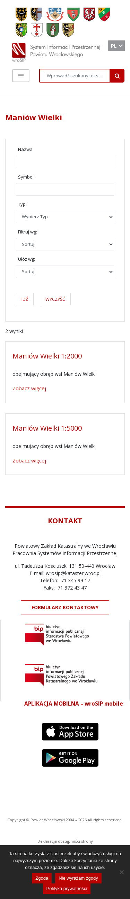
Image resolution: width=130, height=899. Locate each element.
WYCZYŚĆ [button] (55, 299)
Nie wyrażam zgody (78, 878)
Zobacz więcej (29, 388)
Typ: (22, 204)
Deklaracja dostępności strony (65, 841)
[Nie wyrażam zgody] (121, 872)
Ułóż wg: (26, 259)
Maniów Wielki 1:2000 (47, 356)
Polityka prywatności (66, 888)
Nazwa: (26, 149)
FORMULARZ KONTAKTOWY (65, 607)
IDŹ (24, 299)
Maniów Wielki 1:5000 (47, 428)
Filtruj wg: (27, 232)
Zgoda (41, 878)
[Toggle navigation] (20, 75)
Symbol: (26, 177)
